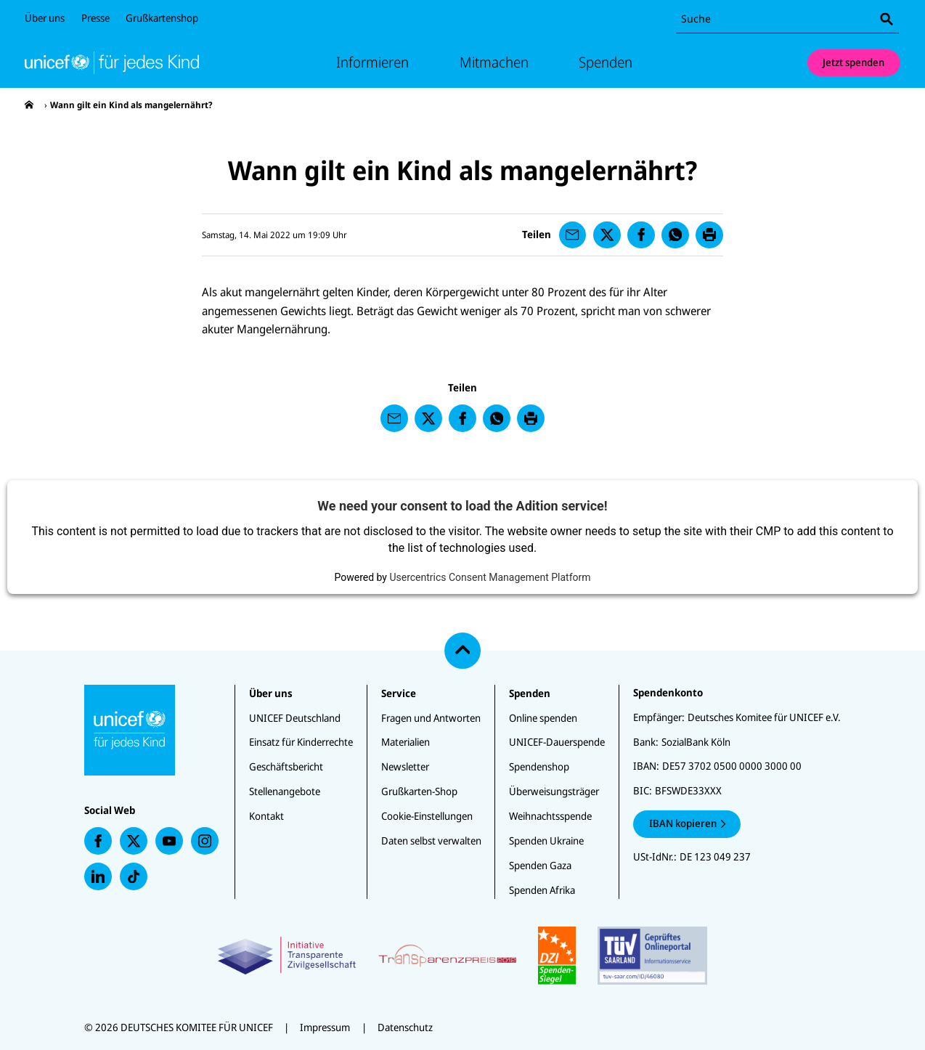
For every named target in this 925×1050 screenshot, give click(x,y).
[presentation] (29, 105)
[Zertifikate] (462, 956)
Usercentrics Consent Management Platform (489, 577)
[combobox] (787, 19)
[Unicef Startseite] (112, 62)
